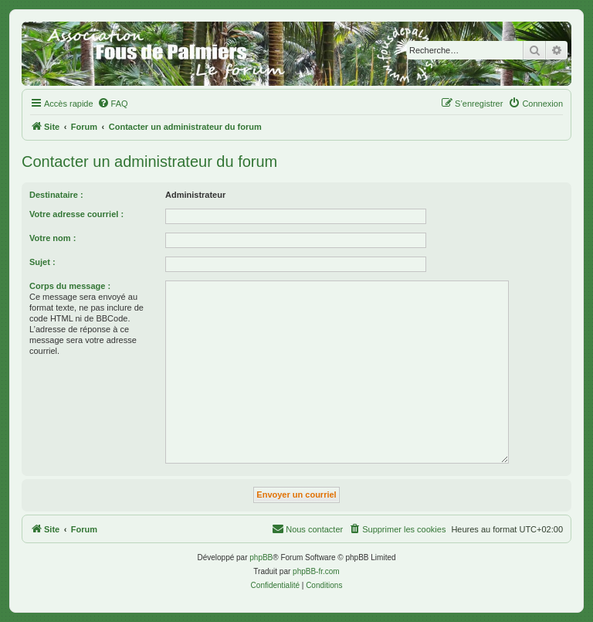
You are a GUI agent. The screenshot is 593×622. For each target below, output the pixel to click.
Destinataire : (56, 194)
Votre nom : (52, 238)
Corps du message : (69, 286)
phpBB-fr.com (316, 571)
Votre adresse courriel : (76, 214)
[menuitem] (112, 103)
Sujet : (42, 262)
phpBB (261, 557)
